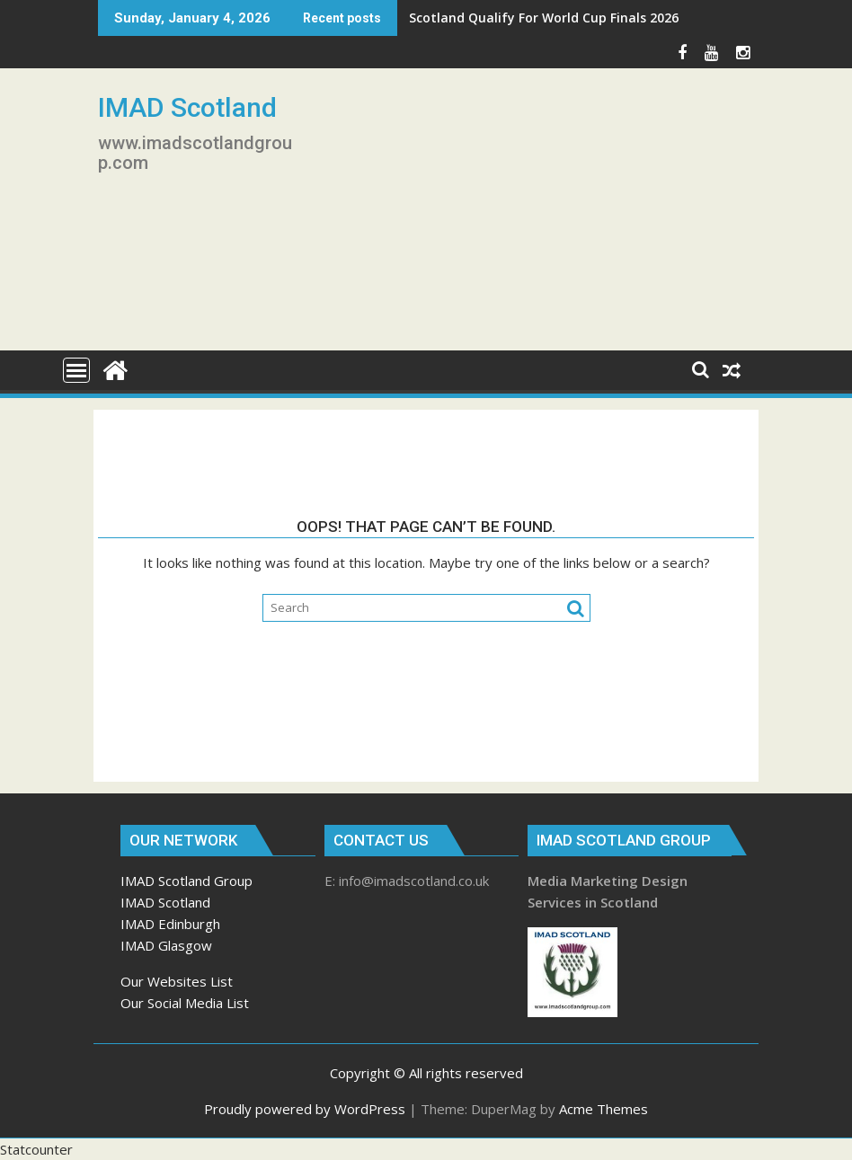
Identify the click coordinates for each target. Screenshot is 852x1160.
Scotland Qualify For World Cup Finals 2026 (544, 17)
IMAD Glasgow (166, 945)
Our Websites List (176, 981)
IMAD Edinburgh (170, 924)
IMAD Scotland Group (186, 881)
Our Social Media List (184, 1003)
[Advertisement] (531, 216)
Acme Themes (603, 1109)
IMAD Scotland (187, 107)
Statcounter (36, 1149)
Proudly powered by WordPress (304, 1109)
